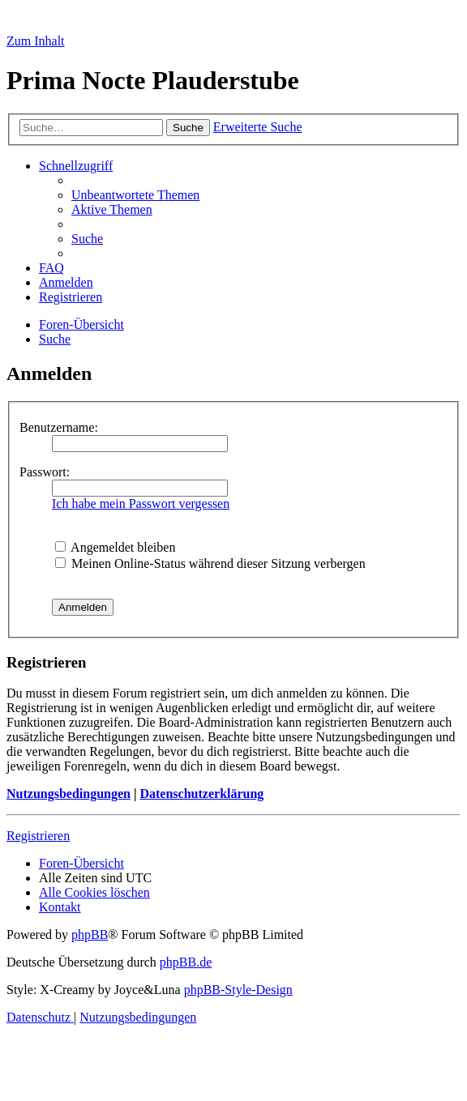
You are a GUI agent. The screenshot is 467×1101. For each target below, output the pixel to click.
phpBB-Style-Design (238, 989)
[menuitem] (135, 195)
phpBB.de (186, 962)
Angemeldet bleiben (115, 547)
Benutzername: (58, 427)
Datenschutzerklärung (201, 793)
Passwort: (44, 472)
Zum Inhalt (35, 41)
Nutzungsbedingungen (68, 793)
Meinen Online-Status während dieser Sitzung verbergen (210, 563)
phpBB (89, 934)
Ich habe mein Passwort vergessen (140, 503)
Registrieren (38, 836)
